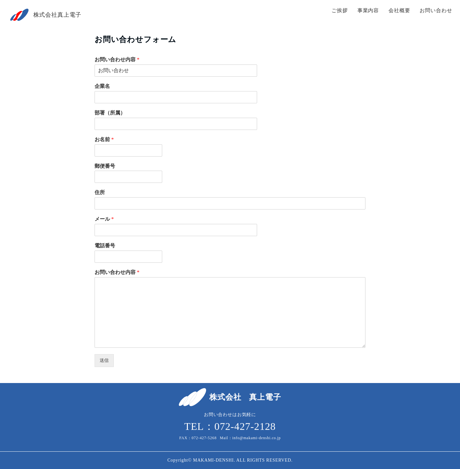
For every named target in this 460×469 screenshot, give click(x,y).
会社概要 (399, 10)
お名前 (104, 139)
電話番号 (105, 245)
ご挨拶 (339, 10)
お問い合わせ (436, 10)
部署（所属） (110, 112)
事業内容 (368, 10)
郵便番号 (105, 166)
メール (104, 219)
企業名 (102, 86)
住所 (100, 192)
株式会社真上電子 (57, 15)
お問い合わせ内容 (117, 59)
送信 (104, 360)
